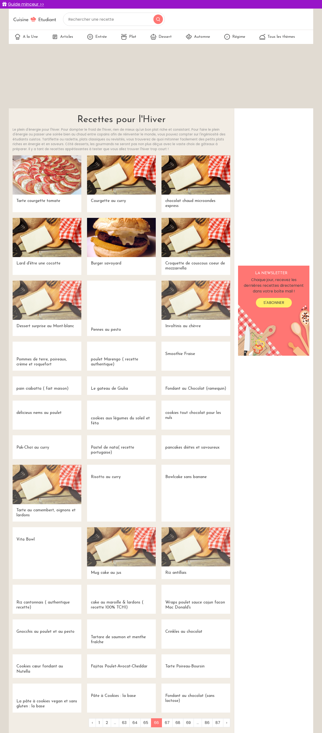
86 (207, 722)
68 (178, 722)
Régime (234, 37)
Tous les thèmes (277, 37)
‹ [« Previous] (92, 722)
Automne (198, 37)
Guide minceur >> (26, 4)
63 (124, 722)
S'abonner (273, 302)
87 (217, 722)
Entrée (97, 37)
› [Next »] (226, 722)
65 (145, 722)
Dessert (161, 37)
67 (167, 722)
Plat (128, 37)
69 (188, 722)
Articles (62, 37)
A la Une (26, 37)
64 (134, 722)
